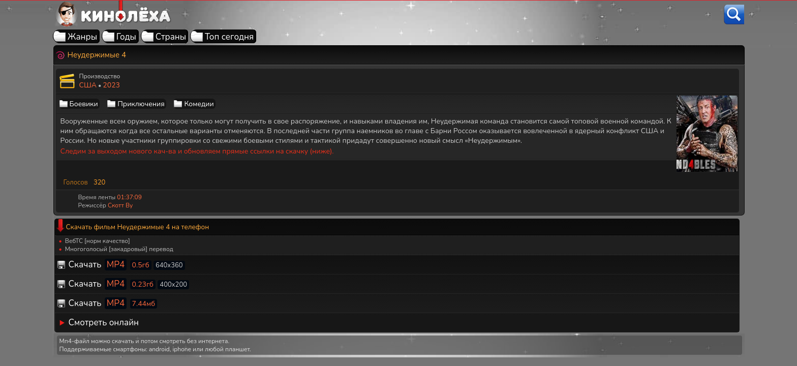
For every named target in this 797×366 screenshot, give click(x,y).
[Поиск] (734, 14)
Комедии (198, 104)
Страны (171, 37)
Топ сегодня (229, 37)
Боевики (84, 104)
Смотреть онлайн (104, 322)
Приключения (140, 104)
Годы (126, 37)
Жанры (82, 37)
